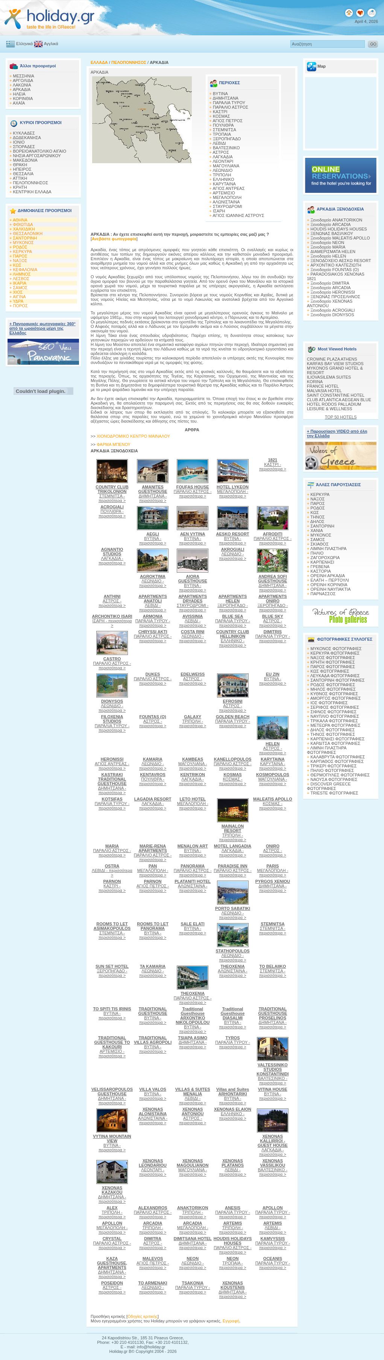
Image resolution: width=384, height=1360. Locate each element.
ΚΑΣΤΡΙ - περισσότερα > (272, 464)
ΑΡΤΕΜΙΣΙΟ (223, 193)
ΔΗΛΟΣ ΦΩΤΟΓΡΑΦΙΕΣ (332, 730)
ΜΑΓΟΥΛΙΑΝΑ (226, 166)
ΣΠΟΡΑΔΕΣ (24, 146)
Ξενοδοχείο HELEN (328, 256)
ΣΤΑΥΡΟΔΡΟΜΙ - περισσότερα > (192, 603)
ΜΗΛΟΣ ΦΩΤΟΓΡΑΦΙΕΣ (333, 689)
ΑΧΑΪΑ (19, 103)
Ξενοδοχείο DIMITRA (330, 283)
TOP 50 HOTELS (341, 417)
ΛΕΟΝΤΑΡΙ (222, 161)
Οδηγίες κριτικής (142, 1316)
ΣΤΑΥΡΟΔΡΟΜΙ (227, 206)
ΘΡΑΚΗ (20, 164)
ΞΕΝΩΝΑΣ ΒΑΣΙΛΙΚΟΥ (332, 233)
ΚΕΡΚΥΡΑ (22, 251)
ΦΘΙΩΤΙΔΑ (23, 224)
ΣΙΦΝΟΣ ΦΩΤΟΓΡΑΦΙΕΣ (334, 712)
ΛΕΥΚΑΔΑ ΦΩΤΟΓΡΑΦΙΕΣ (335, 675)
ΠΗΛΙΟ (317, 553)
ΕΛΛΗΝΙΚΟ (223, 179)
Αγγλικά (51, 43)
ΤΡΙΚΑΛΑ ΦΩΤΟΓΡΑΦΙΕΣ (334, 721)
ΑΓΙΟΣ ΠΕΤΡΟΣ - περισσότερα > (153, 886)
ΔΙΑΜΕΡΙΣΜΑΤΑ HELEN (333, 251)
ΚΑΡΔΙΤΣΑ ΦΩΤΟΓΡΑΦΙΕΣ (336, 743)
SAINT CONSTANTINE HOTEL (335, 395)
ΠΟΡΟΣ (20, 305)
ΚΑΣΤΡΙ (220, 111)
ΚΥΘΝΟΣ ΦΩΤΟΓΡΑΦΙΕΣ (334, 693)
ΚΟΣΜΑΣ (221, 116)
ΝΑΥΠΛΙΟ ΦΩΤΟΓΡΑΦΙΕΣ (335, 716)
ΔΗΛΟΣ (317, 521)
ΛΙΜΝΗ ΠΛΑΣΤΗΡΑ (328, 548)
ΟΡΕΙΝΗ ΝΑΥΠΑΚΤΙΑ (331, 589)
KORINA (315, 381)
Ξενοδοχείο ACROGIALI (333, 310)
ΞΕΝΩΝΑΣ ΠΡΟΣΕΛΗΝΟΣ (335, 296)
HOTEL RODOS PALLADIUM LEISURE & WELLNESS (334, 406)
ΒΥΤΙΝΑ (220, 93)
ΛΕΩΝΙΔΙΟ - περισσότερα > (152, 581)
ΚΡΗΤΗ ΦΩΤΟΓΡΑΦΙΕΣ (333, 662)
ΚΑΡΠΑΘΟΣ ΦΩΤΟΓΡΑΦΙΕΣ (337, 761)
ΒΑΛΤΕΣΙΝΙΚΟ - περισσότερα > (272, 1074)
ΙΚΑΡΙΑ (19, 283)
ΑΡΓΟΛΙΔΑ (23, 80)
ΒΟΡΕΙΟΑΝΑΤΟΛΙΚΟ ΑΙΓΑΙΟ (39, 151)
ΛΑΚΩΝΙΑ (22, 85)
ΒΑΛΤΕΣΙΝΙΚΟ (226, 148)
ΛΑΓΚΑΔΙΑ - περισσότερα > (112, 556)
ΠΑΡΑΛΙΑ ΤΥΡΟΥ (229, 102)
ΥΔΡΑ (18, 301)
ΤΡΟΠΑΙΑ (222, 134)
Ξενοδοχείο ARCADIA (331, 224)
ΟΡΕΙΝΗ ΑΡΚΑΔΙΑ (328, 575)
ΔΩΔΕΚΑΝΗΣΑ (27, 137)
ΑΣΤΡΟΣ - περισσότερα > (112, 601)
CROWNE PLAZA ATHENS (332, 359)
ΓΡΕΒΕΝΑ (320, 566)
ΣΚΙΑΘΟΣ (320, 544)
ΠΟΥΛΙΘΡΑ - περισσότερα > (112, 511)
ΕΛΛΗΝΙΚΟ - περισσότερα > (232, 638)
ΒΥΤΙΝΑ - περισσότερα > (152, 538)
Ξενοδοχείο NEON (328, 242)
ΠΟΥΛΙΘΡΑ (223, 125)
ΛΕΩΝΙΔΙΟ (222, 170)
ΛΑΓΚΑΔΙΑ (222, 157)
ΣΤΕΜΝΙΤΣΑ (224, 129)
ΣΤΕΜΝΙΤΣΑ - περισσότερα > (112, 494)
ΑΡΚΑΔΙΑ (21, 89)
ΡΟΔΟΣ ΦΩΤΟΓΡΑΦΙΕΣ (333, 684)
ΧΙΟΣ (18, 292)
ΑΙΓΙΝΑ (19, 296)
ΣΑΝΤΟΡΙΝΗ (25, 238)
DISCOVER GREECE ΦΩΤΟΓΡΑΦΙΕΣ (329, 786)
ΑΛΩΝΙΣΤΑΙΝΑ (226, 202)
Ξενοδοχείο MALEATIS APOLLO (340, 238)
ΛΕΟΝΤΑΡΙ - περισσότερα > (153, 1167)
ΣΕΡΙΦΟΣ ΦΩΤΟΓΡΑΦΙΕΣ (335, 707)
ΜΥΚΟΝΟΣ (23, 242)
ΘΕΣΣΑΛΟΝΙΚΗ (28, 233)
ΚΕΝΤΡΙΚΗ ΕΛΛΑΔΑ (32, 192)
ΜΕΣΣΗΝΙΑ (23, 76)
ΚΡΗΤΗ (20, 187)
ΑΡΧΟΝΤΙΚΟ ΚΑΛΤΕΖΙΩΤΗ (336, 265)
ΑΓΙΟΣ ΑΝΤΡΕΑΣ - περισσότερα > (112, 763)
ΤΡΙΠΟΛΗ (222, 175)
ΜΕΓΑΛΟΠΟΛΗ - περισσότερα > (233, 491)
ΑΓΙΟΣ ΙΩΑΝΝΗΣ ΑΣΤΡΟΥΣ (238, 215)
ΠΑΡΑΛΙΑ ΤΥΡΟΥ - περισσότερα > (152, 621)
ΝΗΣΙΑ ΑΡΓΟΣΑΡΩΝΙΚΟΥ (37, 155)
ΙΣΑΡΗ (219, 211)
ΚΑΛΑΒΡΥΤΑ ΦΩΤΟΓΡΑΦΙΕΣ (338, 757)
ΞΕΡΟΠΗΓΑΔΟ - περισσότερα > (232, 603)
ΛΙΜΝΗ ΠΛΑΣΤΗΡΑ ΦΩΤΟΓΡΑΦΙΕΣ (326, 750)
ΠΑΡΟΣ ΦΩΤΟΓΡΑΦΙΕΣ (333, 666)
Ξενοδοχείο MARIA (328, 247)
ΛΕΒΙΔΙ (219, 143)
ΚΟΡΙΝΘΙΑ (23, 98)
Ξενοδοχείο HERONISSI (333, 292)
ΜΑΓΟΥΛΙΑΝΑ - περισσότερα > (192, 763)
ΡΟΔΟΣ (20, 247)
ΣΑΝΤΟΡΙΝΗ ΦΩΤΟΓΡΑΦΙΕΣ (338, 680)
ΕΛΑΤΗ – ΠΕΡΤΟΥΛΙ (330, 580)
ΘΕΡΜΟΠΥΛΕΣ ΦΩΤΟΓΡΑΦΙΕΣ (340, 775)
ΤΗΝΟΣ (317, 517)
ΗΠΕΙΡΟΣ (22, 169)
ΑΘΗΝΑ (20, 220)
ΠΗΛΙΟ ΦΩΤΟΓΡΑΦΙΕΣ (332, 770)
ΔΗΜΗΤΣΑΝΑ (225, 98)
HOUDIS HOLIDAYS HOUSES (339, 229)
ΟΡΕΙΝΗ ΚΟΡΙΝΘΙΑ (329, 584)
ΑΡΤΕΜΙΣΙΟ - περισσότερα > (112, 1047)
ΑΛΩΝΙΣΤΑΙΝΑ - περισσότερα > (193, 886)
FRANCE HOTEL (323, 386)
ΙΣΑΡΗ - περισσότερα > (112, 621)
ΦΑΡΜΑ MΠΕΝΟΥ (114, 444)
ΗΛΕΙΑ (19, 94)
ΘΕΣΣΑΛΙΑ (23, 173)
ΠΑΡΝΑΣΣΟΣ (323, 593)
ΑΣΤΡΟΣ (220, 152)
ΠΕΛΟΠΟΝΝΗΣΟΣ (30, 182)
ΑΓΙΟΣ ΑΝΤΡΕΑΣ (228, 188)
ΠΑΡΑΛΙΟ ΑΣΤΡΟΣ (230, 107)
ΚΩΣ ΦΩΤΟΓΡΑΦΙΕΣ (330, 671)
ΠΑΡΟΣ (20, 256)
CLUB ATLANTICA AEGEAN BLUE (339, 399)
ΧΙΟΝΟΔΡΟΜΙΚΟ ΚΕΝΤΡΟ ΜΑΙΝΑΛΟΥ (133, 436)
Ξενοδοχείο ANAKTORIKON (337, 220)
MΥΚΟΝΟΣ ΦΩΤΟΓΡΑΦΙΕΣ (336, 648)
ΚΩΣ (17, 265)
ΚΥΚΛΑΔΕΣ (24, 133)
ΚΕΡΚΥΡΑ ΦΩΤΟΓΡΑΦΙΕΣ (335, 653)
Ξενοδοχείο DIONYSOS (332, 314)
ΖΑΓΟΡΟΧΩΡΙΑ (325, 557)
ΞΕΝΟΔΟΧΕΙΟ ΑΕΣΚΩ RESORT (341, 260)
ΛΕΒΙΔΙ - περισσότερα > (152, 603)
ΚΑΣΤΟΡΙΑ (321, 571)
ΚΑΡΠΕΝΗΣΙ (322, 562)
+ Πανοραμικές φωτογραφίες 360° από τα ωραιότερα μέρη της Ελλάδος (42, 328)
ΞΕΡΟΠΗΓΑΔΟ (227, 138)
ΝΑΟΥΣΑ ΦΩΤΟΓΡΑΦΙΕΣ (334, 779)
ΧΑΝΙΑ (317, 530)
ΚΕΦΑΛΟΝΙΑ (25, 269)
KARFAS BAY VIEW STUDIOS (335, 363)
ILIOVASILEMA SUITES (329, 377)
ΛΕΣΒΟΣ (21, 278)
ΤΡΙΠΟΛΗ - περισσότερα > (192, 721)
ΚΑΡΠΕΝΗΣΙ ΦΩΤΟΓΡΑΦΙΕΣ (338, 739)
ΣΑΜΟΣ (20, 287)
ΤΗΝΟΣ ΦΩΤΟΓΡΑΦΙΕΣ (332, 734)
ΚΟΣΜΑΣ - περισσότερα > (232, 779)
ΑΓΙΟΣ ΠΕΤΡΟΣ (227, 120)
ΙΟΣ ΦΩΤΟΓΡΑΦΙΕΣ (329, 702)
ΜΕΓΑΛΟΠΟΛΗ (227, 197)
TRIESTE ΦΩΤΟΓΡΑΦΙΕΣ (334, 793)
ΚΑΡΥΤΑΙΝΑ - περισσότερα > (272, 763)
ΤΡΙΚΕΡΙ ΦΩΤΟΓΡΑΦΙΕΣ (333, 766)
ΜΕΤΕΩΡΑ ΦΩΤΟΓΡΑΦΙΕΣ (336, 725)
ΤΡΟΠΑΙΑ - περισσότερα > (232, 1263)
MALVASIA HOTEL (324, 390)
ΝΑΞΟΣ (20, 260)
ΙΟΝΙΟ (19, 142)
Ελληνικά (24, 43)
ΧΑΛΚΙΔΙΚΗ (24, 229)
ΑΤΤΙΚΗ (20, 178)
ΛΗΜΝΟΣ (22, 274)
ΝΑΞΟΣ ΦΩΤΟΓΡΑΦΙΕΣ (333, 657)
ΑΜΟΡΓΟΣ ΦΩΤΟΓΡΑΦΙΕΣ (335, 698)
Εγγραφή (231, 1321)
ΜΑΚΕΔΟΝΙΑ (25, 160)
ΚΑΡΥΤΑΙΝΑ (224, 184)
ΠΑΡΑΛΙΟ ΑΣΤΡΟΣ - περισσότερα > (193, 491)
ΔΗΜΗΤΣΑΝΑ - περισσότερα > (152, 494)
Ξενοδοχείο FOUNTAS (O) (335, 269)
